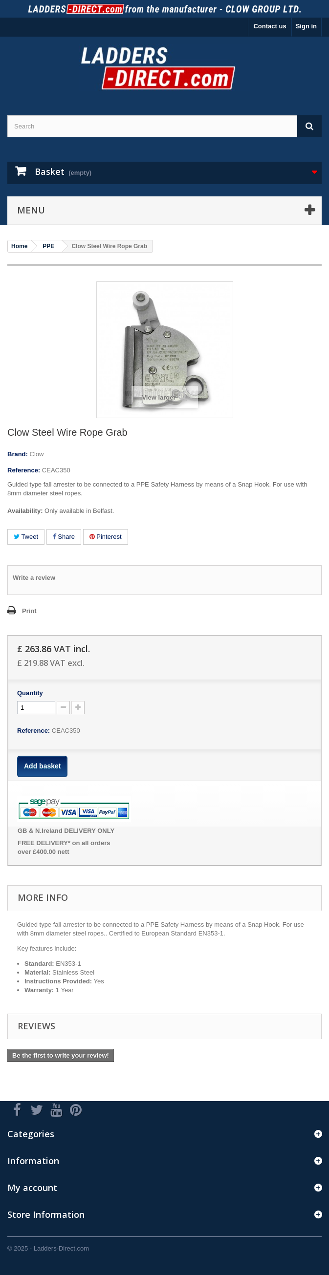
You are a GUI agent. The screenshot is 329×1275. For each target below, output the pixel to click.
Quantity (30, 693)
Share (64, 536)
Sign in (306, 26)
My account (32, 1187)
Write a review (34, 577)
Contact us (269, 26)
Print (29, 611)
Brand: (17, 454)
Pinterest (105, 536)
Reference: (23, 470)
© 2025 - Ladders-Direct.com (48, 1248)
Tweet (26, 536)
